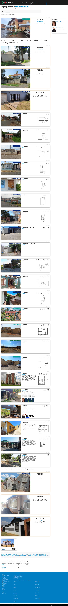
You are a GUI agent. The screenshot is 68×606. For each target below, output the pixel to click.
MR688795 (48, 322)
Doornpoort (15, 581)
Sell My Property (16, 578)
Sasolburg (36, 593)
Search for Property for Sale (18, 577)
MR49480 (48, 290)
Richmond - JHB (24, 439)
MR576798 (48, 436)
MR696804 (48, 471)
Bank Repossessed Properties (18, 576)
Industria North (40, 554)
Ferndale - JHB (37, 586)
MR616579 (48, 176)
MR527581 (48, 515)
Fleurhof (15, 587)
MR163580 (48, 257)
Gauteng (9, 8)
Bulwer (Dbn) (16, 589)
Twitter (3, 588)
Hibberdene (15, 595)
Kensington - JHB (37, 587)
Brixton (23, 147)
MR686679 (48, 339)
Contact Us (3, 586)
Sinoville (15, 584)
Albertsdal (36, 596)
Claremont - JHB (28, 554)
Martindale (6, 555)
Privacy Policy (4, 578)
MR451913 (48, 452)
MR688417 (48, 111)
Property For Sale (4, 8)
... (30, 380)
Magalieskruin (37, 581)
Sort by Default (11, 14)
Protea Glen (15, 596)
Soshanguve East (37, 599)
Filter (4, 11)
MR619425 (48, 420)
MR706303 (48, 387)
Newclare (23, 293)
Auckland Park (4, 554)
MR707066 (48, 306)
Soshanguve (37, 584)
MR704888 (48, 89)
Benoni (15, 592)
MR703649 (48, 404)
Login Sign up (43, 3)
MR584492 (48, 209)
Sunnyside (15, 586)
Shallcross (36, 589)
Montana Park (37, 582)
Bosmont (23, 309)
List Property (38, 3)
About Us (3, 584)
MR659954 (48, 144)
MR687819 (15, 538)
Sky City (15, 601)
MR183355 (48, 493)
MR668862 (48, 128)
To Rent (27, 2)
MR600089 (48, 193)
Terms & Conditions (5, 579)
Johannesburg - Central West (15, 8)
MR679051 (48, 355)
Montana (15, 582)
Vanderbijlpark (37, 592)
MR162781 (48, 274)
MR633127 (48, 160)
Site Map (3, 580)
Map (6, 14)
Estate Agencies (4, 583)
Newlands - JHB (40, 49)
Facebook (3, 589)
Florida (15, 590)
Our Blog (3, 585)
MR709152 (48, 17)
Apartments (3, 568)
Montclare (12, 555)
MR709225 (48, 45)
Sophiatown (23, 374)
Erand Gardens (16, 599)
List (3, 14)
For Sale (22, 2)
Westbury (23, 228)
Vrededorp (40, 520)
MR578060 (48, 225)
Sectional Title (4, 567)
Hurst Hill (23, 423)
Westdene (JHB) (24, 131)
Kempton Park (37, 590)
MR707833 (48, 67)
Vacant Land (3, 570)
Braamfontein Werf (21, 7)
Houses (3, 564)
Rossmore (36, 555)
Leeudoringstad (37, 598)
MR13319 (48, 371)
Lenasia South (16, 598)
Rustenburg (36, 595)
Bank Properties (33, 3)
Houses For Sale (4, 577)
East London (15, 593)
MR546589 (48, 241)
